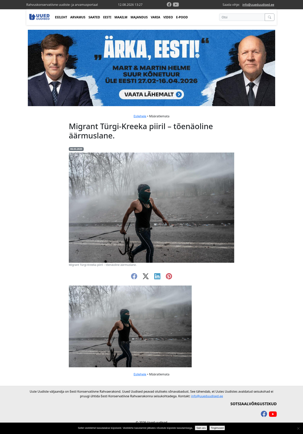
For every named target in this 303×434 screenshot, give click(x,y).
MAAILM (121, 17)
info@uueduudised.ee (258, 5)
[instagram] (168, 277)
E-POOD (182, 17)
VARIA (155, 17)
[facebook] (170, 4)
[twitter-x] (145, 277)
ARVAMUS (77, 17)
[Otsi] (242, 17)
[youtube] (176, 4)
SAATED (94, 17)
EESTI (107, 17)
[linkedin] (157, 277)
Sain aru (201, 427)
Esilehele (140, 116)
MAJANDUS (139, 17)
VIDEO (168, 17)
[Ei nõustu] (298, 428)
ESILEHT (61, 17)
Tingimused (217, 427)
